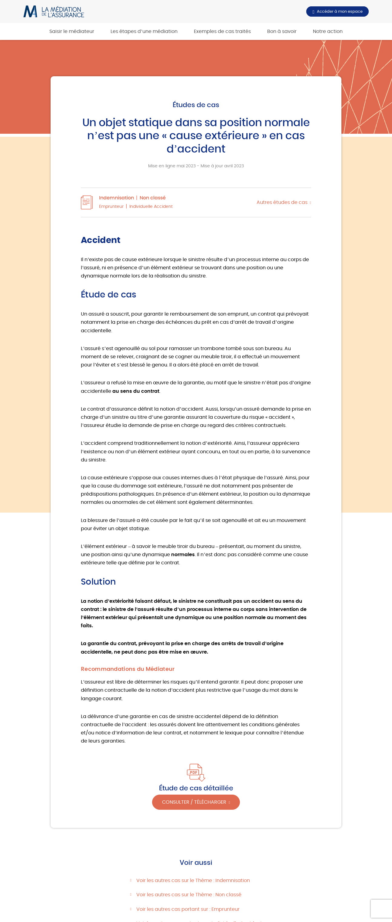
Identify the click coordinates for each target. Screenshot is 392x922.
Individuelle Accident (151, 207)
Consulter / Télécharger (194, 802)
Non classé (153, 197)
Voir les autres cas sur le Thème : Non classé (188, 894)
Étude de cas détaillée (196, 788)
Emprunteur (111, 207)
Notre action (328, 31)
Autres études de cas (282, 202)
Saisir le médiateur (71, 31)
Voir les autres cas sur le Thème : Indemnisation (193, 880)
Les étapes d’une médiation (144, 31)
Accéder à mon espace (340, 11)
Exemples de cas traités (222, 31)
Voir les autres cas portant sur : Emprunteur (188, 909)
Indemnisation (116, 197)
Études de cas (196, 105)
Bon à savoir (282, 31)
